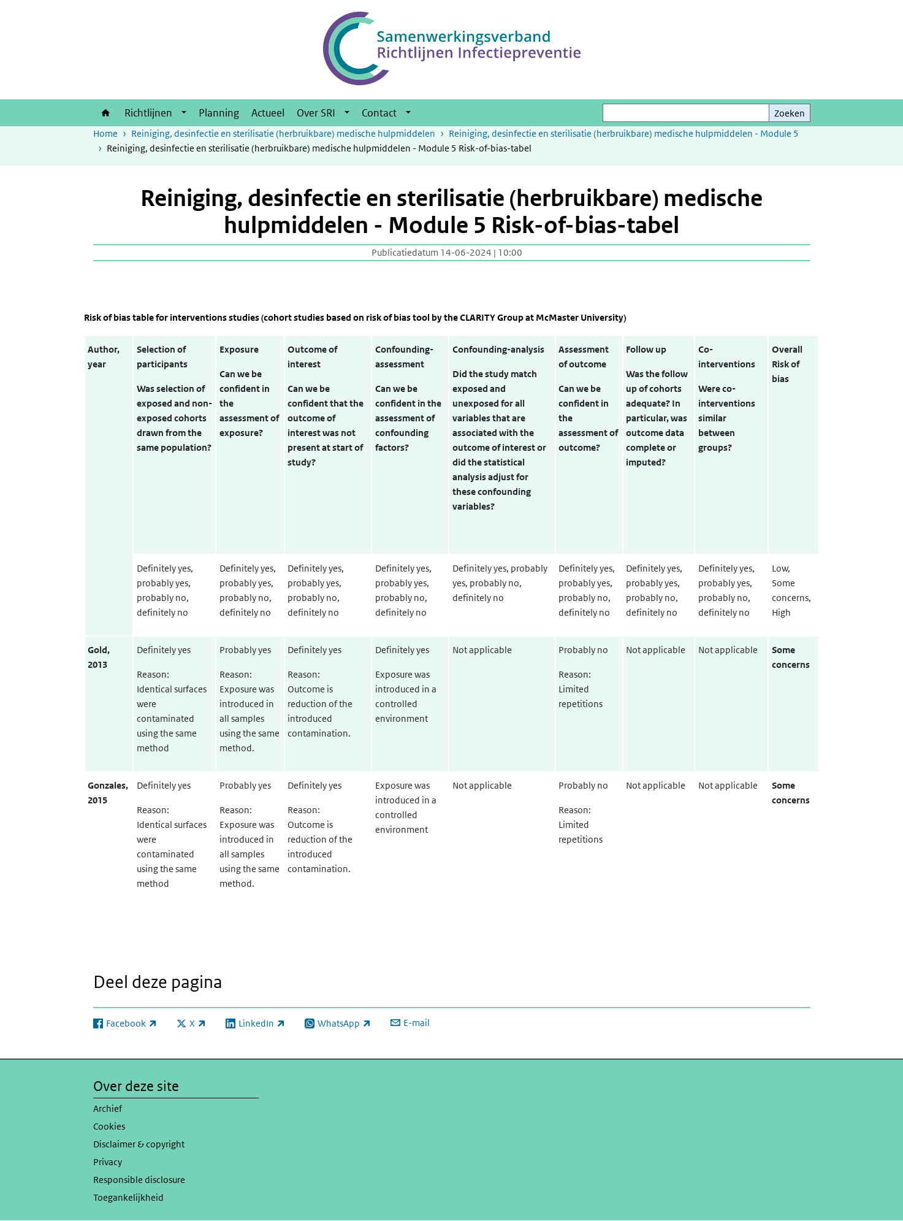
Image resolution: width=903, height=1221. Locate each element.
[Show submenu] (183, 112)
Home (105, 112)
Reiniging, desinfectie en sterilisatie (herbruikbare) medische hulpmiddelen (283, 133)
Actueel (267, 113)
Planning (219, 113)
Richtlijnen (148, 113)
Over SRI (316, 113)
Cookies (109, 1126)
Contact (379, 113)
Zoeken (789, 113)
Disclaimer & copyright (139, 1144)
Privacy (107, 1162)
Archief (107, 1108)
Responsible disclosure (139, 1179)
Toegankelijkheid (128, 1197)
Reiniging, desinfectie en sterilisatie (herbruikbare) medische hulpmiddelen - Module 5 (624, 133)
